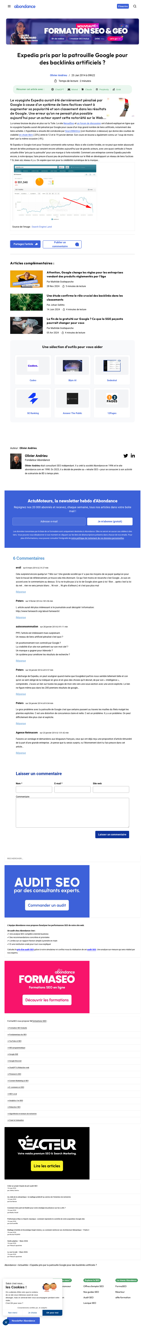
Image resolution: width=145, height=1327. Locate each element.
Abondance (10, 1265)
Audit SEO (88, 1297)
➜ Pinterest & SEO (14, 1074)
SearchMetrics (72, 131)
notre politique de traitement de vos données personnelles (97, 538)
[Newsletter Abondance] (23, 1320)
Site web (97, 783)
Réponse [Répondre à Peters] (21, 617)
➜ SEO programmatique (16, 1048)
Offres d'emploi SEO (93, 1286)
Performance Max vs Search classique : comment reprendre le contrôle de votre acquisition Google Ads (46, 1219)
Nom (19, 783)
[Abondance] (24, 6)
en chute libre (26, 135)
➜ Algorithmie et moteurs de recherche (22, 1114)
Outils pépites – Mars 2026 (17, 1241)
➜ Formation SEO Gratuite (17, 1028)
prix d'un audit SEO (25, 949)
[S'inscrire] (123, 6)
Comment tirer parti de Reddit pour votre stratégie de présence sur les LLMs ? (36, 1208)
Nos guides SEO (91, 1292)
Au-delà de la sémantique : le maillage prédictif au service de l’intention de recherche (39, 1197)
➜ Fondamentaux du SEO (16, 1035)
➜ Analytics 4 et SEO (15, 1101)
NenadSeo (68, 123)
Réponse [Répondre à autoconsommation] (21, 660)
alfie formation (123, 1297)
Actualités (23, 1265)
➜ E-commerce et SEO (15, 1087)
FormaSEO (121, 1286)
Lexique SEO (89, 1303)
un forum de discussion (89, 123)
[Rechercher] (135, 6)
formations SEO (39, 1021)
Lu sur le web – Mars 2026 (17, 1252)
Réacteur (120, 1292)
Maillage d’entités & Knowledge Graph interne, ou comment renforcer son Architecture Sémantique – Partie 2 (48, 1230)
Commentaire (22, 796)
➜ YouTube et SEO (14, 1041)
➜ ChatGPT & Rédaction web (18, 1068)
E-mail (58, 783)
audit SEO (91, 949)
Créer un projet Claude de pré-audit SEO (22, 1186)
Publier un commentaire (65, 244)
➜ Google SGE (12, 1054)
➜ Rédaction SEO (13, 1107)
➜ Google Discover (14, 1061)
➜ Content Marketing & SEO (17, 1081)
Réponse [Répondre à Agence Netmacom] (21, 752)
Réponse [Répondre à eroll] (21, 591)
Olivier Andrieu (36, 456)
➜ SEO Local (12, 1094)
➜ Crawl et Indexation (15, 1120)
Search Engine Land (42, 226)
